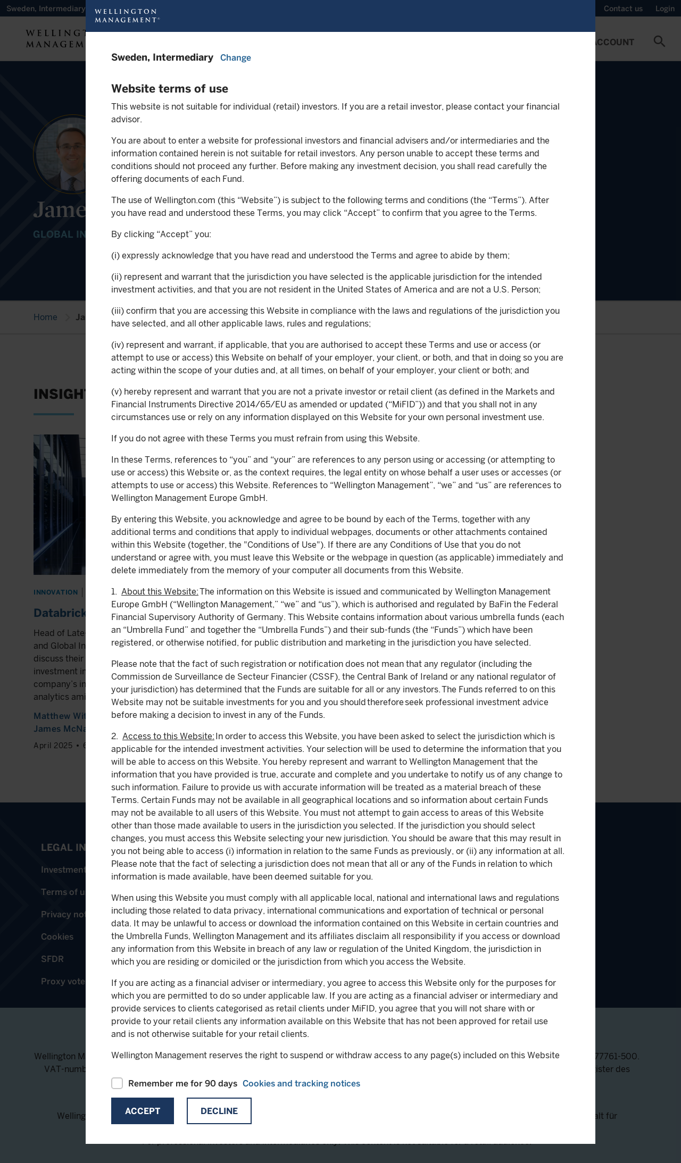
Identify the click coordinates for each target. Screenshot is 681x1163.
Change (235, 58)
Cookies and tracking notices (301, 1083)
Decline (219, 1111)
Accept (142, 1111)
